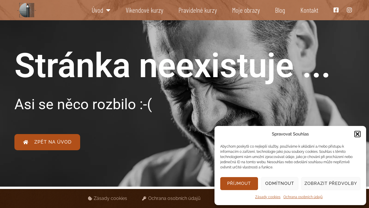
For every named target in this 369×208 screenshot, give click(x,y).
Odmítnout (279, 183)
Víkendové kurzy (144, 10)
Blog (280, 10)
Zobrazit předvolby (330, 183)
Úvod (101, 10)
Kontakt (309, 10)
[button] (357, 134)
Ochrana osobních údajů (303, 197)
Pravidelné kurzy (197, 10)
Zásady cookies (267, 197)
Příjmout (239, 183)
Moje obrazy (246, 10)
